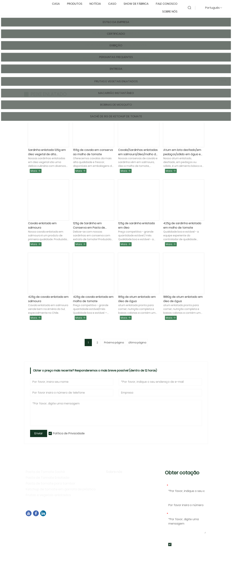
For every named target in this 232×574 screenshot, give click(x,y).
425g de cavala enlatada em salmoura (48, 299)
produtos (76, 4)
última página (137, 342)
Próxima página (114, 342)
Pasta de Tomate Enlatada (47, 477)
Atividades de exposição (126, 495)
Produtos (55, 50)
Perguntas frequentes (123, 500)
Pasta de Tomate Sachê (45, 471)
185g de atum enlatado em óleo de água (137, 299)
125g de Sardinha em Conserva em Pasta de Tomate (89, 225)
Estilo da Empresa (120, 484)
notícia (97, 4)
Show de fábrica (138, 4)
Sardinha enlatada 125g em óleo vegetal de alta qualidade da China (47, 152)
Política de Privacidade (69, 433)
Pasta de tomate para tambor (50, 483)
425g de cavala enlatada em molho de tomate (93, 299)
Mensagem (175, 514)
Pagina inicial (37, 50)
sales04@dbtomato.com (48, 532)
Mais (36, 171)
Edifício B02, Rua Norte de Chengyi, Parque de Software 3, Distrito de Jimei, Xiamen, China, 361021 (93, 525)
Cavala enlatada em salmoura (42, 225)
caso (114, 4)
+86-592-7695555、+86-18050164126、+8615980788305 (70, 536)
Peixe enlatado (75, 50)
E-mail (172, 486)
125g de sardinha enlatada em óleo (136, 225)
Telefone (173, 500)
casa (57, 4)
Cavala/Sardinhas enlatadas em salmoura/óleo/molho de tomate (138, 152)
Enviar (38, 433)
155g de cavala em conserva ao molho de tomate (93, 152)
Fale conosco (168, 4)
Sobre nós (171, 12)
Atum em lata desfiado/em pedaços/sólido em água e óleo (182, 152)
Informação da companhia (128, 479)
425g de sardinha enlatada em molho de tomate (182, 225)
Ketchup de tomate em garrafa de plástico (61, 489)
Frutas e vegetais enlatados (48, 495)
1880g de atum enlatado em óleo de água (183, 299)
